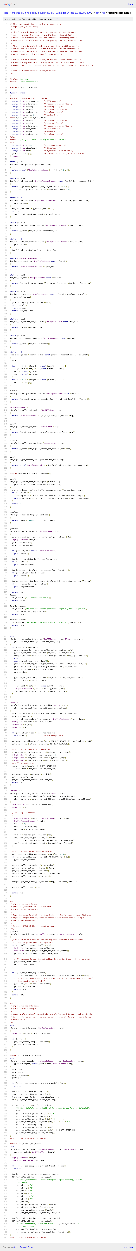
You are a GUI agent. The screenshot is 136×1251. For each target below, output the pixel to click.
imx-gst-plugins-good (23, 12)
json (131, 1247)
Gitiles (15, 1247)
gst (97, 12)
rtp (103, 12)
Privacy (23, 1247)
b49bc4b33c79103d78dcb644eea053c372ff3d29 (64, 12)
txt (125, 1247)
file (57, 19)
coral (6, 12)
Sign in (130, 4)
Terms (30, 1247)
